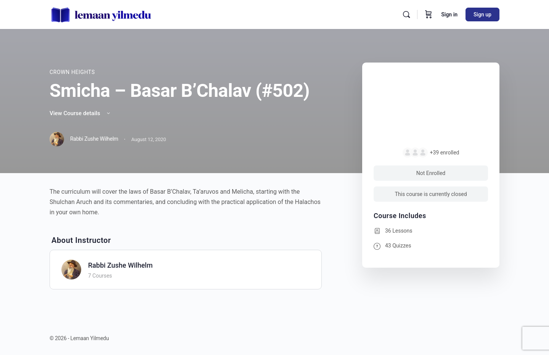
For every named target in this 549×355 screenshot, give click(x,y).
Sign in (449, 14)
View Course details (80, 113)
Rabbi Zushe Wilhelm (120, 265)
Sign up (482, 14)
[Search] (406, 14)
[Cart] (428, 14)
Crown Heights (72, 72)
